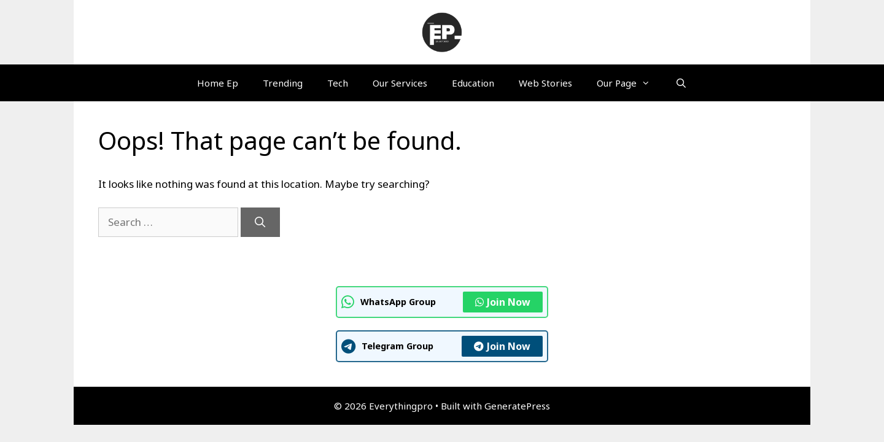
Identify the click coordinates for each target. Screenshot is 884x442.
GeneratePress (517, 406)
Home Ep (217, 83)
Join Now (502, 302)
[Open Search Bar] (680, 82)
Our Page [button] (629, 82)
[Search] (260, 222)
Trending (283, 83)
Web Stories (545, 83)
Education (473, 83)
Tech (337, 83)
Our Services (400, 83)
